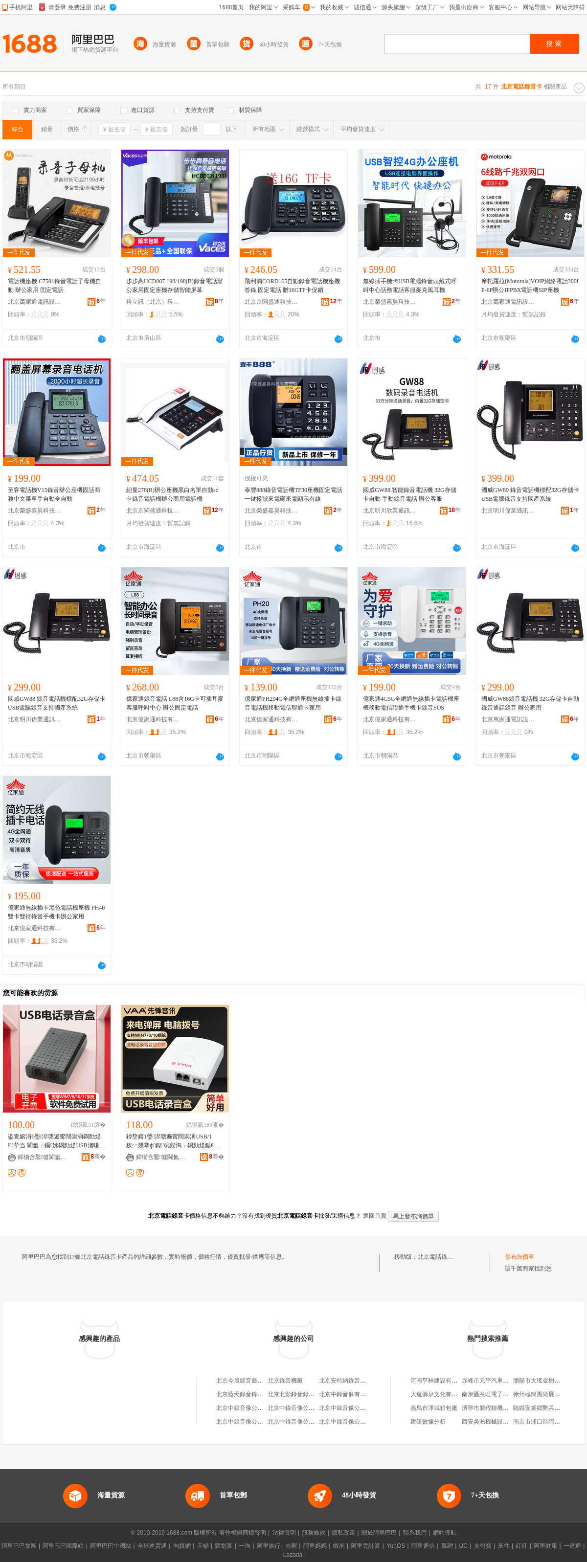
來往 (504, 1545)
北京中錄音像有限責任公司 (354, 1394)
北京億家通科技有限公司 (153, 719)
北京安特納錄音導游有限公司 (357, 1380)
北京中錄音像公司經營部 (248, 1408)
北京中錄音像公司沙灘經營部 (254, 1421)
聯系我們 (415, 1532)
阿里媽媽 (315, 1545)
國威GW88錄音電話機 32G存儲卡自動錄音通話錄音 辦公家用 (530, 703)
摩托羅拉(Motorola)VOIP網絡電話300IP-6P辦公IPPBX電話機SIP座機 (530, 285)
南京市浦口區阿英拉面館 (545, 1421)
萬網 (447, 1545)
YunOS (395, 1545)
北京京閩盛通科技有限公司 (271, 301)
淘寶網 (182, 1545)
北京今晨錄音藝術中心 (245, 1380)
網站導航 (444, 1532)
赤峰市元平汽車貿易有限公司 (500, 1380)
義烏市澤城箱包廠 (433, 1408)
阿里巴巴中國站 (110, 1545)
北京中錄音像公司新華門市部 (306, 1408)
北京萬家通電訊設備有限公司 (35, 301)
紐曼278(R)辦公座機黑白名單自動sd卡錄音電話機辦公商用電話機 (172, 494)
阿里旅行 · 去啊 (277, 1545)
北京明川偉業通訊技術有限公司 (508, 510)
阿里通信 (423, 1545)
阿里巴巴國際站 (63, 1545)
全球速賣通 (152, 1545)
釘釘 (521, 1545)
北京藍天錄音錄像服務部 (248, 1394)
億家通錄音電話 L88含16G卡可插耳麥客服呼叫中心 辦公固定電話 (175, 703)
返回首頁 (374, 1215)
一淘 (244, 1545)
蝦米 (339, 1545)
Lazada (292, 1554)
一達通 (572, 1545)
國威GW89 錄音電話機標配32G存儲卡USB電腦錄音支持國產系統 (530, 494)
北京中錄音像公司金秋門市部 (357, 1421)
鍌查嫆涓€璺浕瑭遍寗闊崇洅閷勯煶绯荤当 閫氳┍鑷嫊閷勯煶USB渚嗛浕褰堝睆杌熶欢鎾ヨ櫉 (56, 1141)
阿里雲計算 (365, 1545)
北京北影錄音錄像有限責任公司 (309, 1394)
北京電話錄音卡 (438, 1256)
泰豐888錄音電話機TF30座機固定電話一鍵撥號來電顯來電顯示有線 (293, 494)
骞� (98, 1156)
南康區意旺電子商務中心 (494, 1394)
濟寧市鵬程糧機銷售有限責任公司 (506, 1408)
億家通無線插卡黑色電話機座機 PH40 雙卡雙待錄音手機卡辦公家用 (56, 912)
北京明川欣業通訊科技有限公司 (390, 510)
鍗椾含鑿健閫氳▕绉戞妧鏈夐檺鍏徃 (44, 1157)
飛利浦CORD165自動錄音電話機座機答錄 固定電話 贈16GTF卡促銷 (292, 285)
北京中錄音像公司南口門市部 (306, 1421)
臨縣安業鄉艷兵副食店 (542, 1408)
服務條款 (313, 1532)
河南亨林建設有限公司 (439, 1380)
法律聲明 (284, 1532)
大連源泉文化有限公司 (439, 1394)
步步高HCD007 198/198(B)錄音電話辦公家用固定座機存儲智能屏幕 (174, 285)
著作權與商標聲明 (242, 1532)
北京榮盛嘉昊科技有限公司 (390, 301)
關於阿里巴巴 (379, 1532)
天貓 (203, 1545)
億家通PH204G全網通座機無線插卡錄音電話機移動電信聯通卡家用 (293, 703)
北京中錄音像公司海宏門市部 (357, 1408)
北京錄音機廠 (285, 1380)
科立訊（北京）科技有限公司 (153, 301)
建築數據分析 (428, 1421)
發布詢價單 (519, 1256)
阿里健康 (545, 1545)
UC (463, 1545)
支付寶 (483, 1545)
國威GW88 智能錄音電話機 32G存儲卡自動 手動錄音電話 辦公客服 (409, 494)
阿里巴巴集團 (19, 1545)
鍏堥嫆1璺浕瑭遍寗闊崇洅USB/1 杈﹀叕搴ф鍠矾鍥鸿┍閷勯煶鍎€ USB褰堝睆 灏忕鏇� (174, 1141)
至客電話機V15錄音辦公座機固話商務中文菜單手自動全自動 (54, 494)
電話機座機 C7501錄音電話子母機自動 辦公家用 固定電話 (54, 285)
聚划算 (223, 1545)
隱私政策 (343, 1532)
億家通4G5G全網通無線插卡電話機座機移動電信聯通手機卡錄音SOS (411, 703)
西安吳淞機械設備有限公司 (497, 1421)
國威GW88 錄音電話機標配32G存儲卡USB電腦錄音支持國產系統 (57, 703)
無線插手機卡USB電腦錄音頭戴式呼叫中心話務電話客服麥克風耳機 (409, 285)
